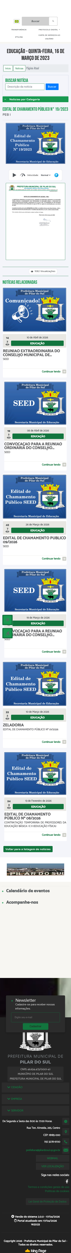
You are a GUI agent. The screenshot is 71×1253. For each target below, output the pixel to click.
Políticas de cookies (57, 1191)
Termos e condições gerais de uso (48, 1187)
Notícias (19, 68)
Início (8, 68)
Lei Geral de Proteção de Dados (48, 1201)
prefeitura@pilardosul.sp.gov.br (43, 1150)
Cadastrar (36, 1026)
